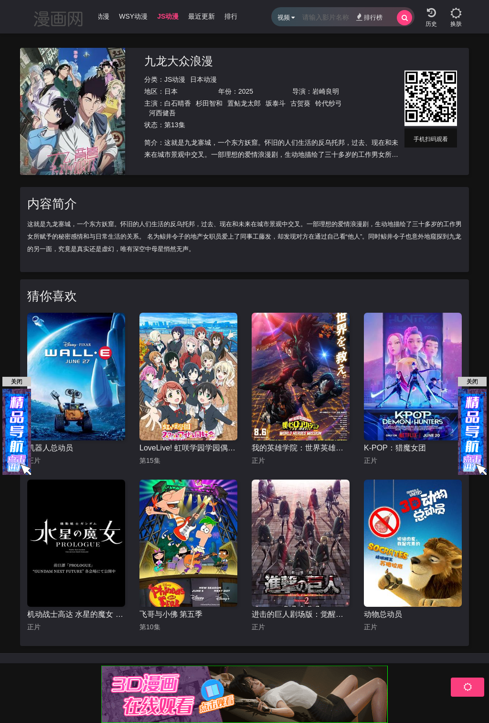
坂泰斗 (276, 103)
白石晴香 (177, 103)
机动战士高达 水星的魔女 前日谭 (76, 614)
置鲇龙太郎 (244, 103)
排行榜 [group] (234, 16)
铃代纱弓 (328, 103)
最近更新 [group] (201, 16)
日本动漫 (203, 79)
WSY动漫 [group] (133, 16)
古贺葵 (300, 103)
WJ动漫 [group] (97, 16)
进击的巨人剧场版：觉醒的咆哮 (301, 614)
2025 (245, 91)
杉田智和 (209, 103)
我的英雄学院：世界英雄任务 (301, 448)
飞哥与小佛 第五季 (170, 614)
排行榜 (369, 17)
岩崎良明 (325, 91)
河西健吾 (162, 113)
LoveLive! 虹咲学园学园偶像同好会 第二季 (188, 448)
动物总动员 (383, 614)
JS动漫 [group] (168, 16)
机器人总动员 (50, 448)
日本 (171, 91)
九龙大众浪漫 (178, 61)
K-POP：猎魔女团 (395, 448)
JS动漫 (174, 79)
